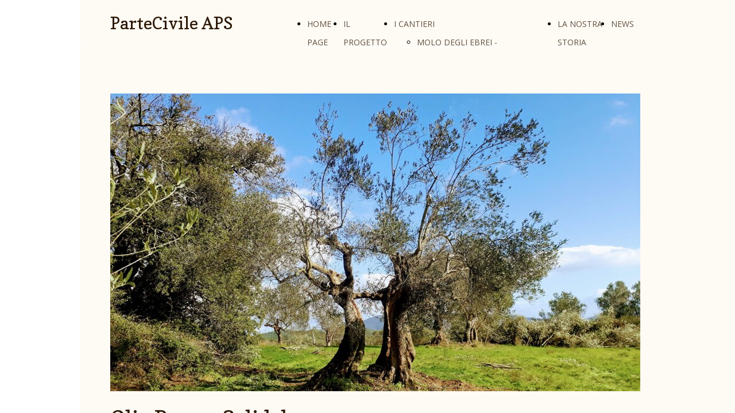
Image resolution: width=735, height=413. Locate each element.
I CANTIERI (414, 23)
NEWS (622, 23)
